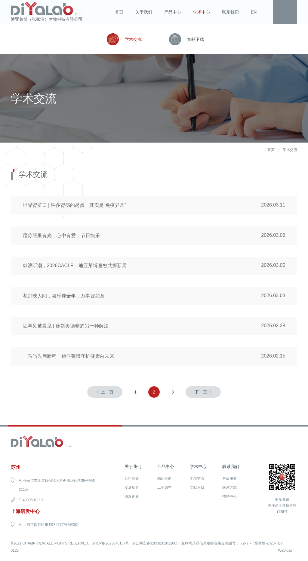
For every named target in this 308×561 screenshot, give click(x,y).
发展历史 (132, 488)
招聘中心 (229, 497)
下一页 (201, 393)
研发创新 (132, 497)
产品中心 (172, 12)
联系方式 (229, 488)
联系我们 (230, 12)
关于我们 (143, 12)
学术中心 (201, 12)
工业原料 (164, 488)
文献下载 (195, 39)
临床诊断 (164, 479)
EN (254, 12)
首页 (119, 12)
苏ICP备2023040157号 (110, 544)
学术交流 (133, 39)
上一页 (107, 393)
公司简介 (132, 479)
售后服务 (229, 479)
